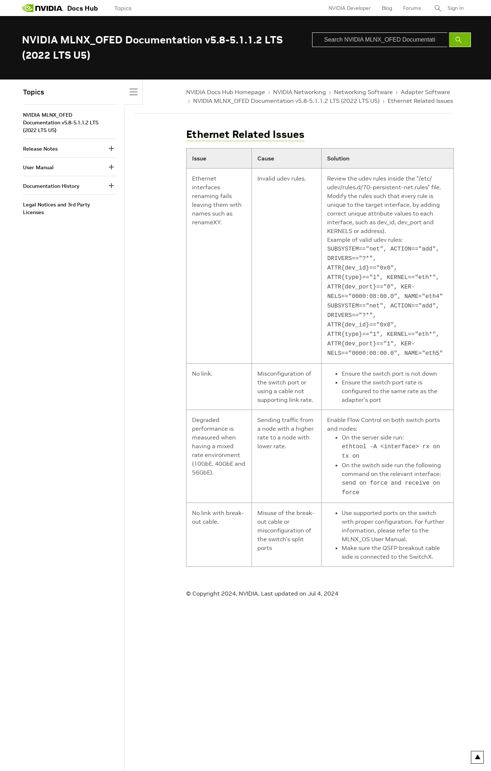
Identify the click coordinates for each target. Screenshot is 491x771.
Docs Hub (82, 8)
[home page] (43, 8)
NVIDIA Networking (299, 92)
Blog (387, 8)
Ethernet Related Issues (420, 100)
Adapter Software (425, 92)
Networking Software (363, 92)
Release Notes (40, 149)
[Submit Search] (460, 39)
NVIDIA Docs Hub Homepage (225, 92)
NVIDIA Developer (350, 8)
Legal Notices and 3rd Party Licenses (56, 208)
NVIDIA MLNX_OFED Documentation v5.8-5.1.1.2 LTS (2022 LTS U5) (286, 100)
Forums (412, 8)
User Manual (38, 167)
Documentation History (51, 186)
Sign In (456, 8)
